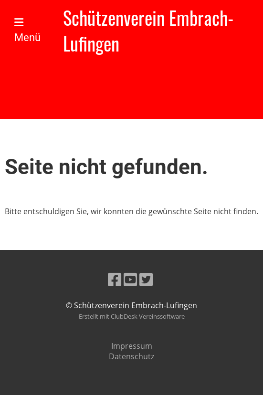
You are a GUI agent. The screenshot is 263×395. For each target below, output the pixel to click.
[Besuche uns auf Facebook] (114, 279)
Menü (27, 30)
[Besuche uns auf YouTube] (130, 279)
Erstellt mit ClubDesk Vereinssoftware (132, 316)
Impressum (131, 346)
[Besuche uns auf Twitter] (146, 279)
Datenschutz (131, 356)
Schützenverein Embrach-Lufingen (148, 30)
